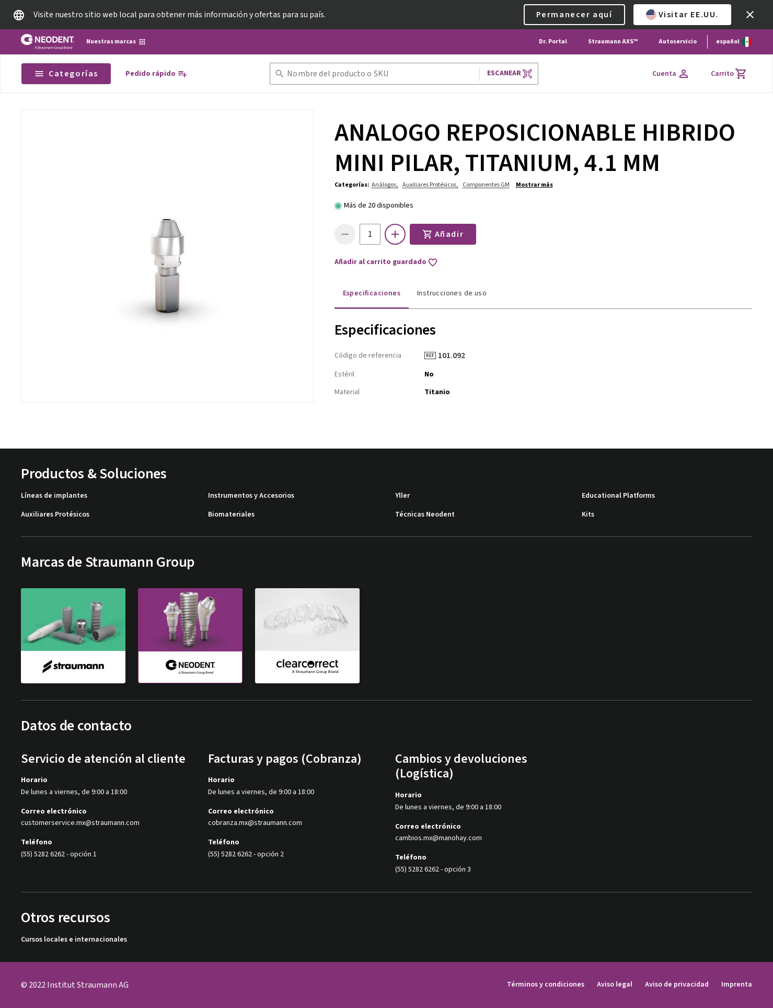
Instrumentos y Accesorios (251, 496)
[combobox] (381, 74)
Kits (588, 515)
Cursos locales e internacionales (74, 940)
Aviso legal (614, 984)
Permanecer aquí (574, 14)
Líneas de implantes (54, 496)
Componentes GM (486, 184)
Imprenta (736, 984)
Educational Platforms (618, 496)
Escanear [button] (510, 73)
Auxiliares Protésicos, (430, 184)
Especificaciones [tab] (371, 293)
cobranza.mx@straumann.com (255, 823)
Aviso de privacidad (677, 984)
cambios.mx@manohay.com (438, 838)
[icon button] (750, 14)
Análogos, (385, 184)
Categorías (66, 73)
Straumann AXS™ (613, 41)
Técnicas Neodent (425, 515)
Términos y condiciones (545, 984)
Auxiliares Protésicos (55, 515)
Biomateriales (231, 515)
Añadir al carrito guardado (386, 262)
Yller (402, 496)
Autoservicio (678, 41)
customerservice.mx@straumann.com (80, 823)
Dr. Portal (553, 41)
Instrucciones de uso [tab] (452, 293)
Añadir (443, 234)
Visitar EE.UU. (682, 14)
